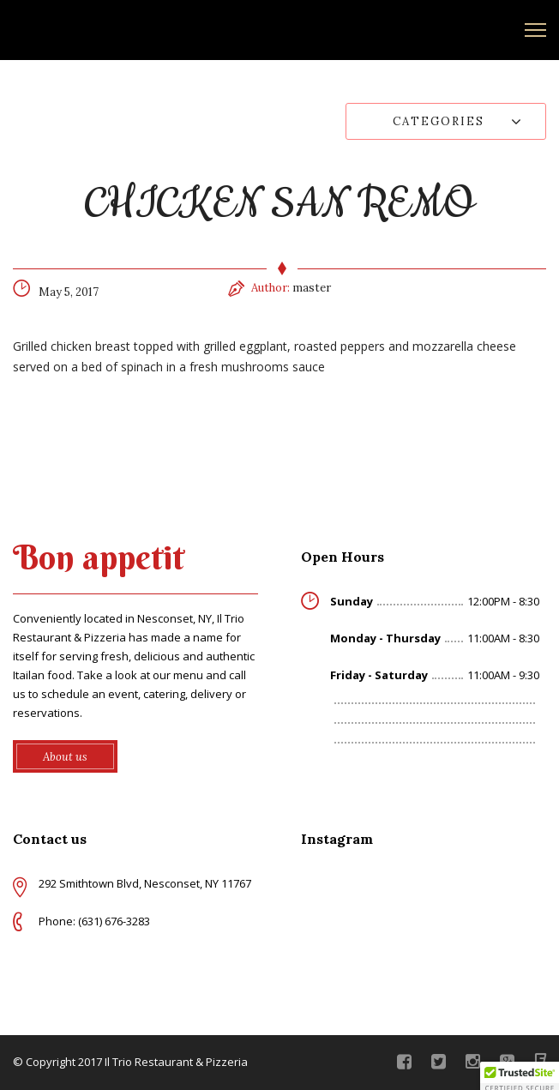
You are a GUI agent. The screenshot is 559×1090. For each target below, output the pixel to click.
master (311, 287)
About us (65, 757)
